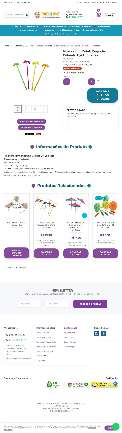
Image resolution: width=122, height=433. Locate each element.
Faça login (25, 2)
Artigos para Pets (29, 30)
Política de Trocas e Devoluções (44, 352)
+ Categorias (48, 30)
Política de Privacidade (46, 345)
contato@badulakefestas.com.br (19, 356)
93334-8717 (75, 17)
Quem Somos (83, 2)
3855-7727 (75, 14)
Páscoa (18, 26)
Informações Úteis (45, 326)
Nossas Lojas (69, 345)
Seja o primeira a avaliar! (73, 73)
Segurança (40, 358)
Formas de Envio (43, 335)
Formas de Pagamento (46, 340)
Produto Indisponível (16, 206)
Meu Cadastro (112, 2)
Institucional (70, 326)
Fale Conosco (98, 2)
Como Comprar (43, 331)
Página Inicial (69, 331)
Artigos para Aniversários (55, 26)
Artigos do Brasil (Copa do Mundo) (63, 34)
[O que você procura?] (27, 15)
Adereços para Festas (81, 26)
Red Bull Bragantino (94, 30)
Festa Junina (32, 26)
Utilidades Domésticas (70, 30)
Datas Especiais (103, 26)
